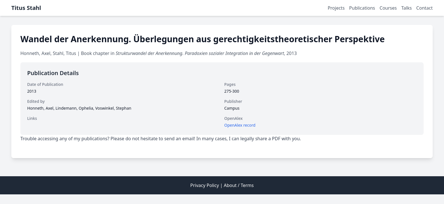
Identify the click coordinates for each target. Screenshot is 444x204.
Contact (424, 8)
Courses (388, 8)
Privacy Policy (204, 185)
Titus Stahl (26, 8)
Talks (406, 8)
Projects (336, 8)
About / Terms (239, 185)
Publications (362, 8)
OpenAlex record (239, 125)
